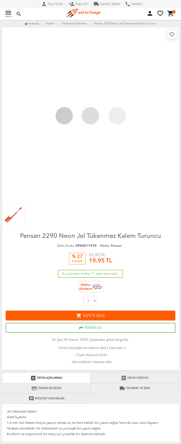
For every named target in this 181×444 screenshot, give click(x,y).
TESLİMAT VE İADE (134, 388)
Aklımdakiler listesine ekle (90, 362)
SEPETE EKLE (90, 315)
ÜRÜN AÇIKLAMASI (46, 378)
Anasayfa (32, 23)
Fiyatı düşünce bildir (90, 355)
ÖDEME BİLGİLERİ (46, 388)
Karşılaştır (116, 348)
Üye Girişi (52, 4)
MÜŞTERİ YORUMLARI (46, 399)
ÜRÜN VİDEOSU (135, 378)
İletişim (133, 4)
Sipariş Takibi (107, 4)
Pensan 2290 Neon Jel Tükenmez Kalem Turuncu (125, 23)
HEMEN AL (90, 328)
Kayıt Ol (78, 4)
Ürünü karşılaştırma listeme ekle (81, 348)
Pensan (116, 245)
